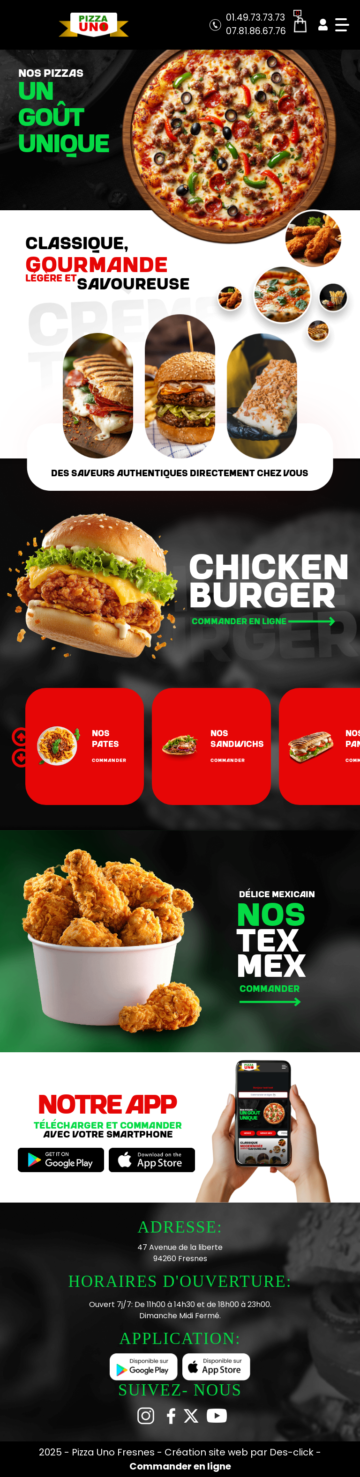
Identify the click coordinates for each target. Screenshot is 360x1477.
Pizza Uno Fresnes (114, 1452)
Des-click (292, 1452)
